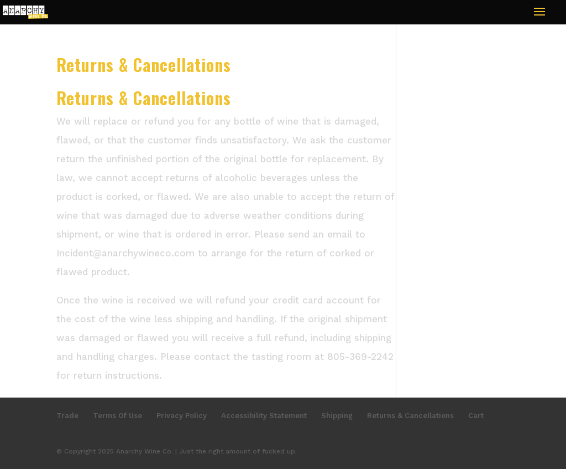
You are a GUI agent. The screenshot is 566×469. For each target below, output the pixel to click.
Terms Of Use (117, 415)
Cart (476, 415)
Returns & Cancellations (410, 415)
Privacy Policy (181, 415)
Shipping (337, 415)
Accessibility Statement (264, 415)
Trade (67, 415)
